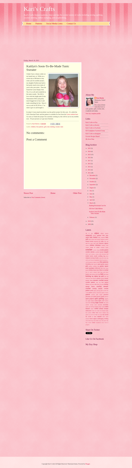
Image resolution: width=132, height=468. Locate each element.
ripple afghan (91, 300)
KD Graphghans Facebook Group (95, 130)
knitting (52, 127)
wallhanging (100, 318)
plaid (92, 296)
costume (102, 247)
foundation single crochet (93, 262)
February (92, 217)
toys (96, 314)
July (91, 190)
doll (107, 254)
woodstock (98, 322)
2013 (89, 167)
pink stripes (99, 294)
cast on (88, 243)
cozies (106, 247)
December (93, 175)
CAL (105, 241)
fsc (97, 264)
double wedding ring (99, 256)
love (89, 278)
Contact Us (71, 23)
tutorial (99, 316)
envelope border (94, 258)
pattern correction (97, 292)
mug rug (98, 282)
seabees (106, 300)
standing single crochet (99, 306)
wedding (106, 318)
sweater (57, 127)
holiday (91, 270)
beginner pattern (104, 239)
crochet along (96, 250)
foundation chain (98, 260)
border (91, 241)
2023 (89, 154)
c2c (99, 241)
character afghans (103, 243)
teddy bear (94, 310)
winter (93, 322)
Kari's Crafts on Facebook (93, 128)
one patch (101, 284)
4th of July (89, 233)
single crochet (99, 302)
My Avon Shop (90, 139)
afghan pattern (104, 233)
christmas (98, 245)
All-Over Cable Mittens (96, 208)
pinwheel (106, 294)
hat (102, 268)
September (93, 184)
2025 (89, 148)
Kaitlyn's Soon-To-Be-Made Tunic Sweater (97, 212)
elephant (88, 258)
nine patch (92, 284)
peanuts (93, 294)
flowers (92, 260)
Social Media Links (54, 23)
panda (91, 290)
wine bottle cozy (97, 320)
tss (92, 316)
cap (107, 241)
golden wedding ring (94, 266)
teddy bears (95, 312)
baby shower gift (93, 239)
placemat (88, 296)
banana (98, 239)
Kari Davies (100, 98)
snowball (100, 304)
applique (99, 235)
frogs (95, 264)
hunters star (89, 274)
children (33, 127)
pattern (90, 292)
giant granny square (103, 264)
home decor (96, 270)
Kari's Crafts (39, 8)
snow (95, 304)
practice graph (100, 296)
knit (48, 127)
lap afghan (95, 276)
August (92, 188)
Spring (92, 306)
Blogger (87, 464)
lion (105, 276)
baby (103, 235)
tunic (61, 127)
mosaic (106, 278)
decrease (104, 254)
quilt (96, 299)
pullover (106, 296)
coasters (103, 245)
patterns (88, 294)
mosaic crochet (98, 280)
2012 (89, 170)
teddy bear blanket (101, 310)
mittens (98, 278)
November (93, 178)
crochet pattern (104, 250)
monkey (102, 278)
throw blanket (102, 312)
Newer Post (28, 193)
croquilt (106, 252)
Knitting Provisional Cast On (97, 205)
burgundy (96, 241)
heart (104, 268)
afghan (96, 233)
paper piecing (97, 290)
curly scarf (88, 254)
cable (102, 241)
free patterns (39, 127)
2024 (89, 151)
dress (107, 256)
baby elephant (101, 237)
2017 (89, 160)
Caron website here (72, 114)
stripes (92, 308)
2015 (89, 163)
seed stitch (88, 302)
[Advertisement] (52, 44)
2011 (89, 173)
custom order (98, 254)
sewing (93, 302)
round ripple (98, 300)
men (92, 278)
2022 (89, 157)
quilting (101, 299)
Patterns (38, 23)
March (92, 203)
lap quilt (101, 276)
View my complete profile (93, 113)
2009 (89, 224)
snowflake (105, 304)
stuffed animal (98, 308)
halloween (97, 268)
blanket (87, 241)
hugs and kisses (104, 272)
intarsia (93, 274)
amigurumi (89, 235)
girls (45, 127)
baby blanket (93, 237)
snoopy (91, 304)
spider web (88, 306)
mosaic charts (89, 280)
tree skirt (100, 314)
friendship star (89, 264)
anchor (94, 235)
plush (94, 296)
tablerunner (88, 310)
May (91, 197)
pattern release (104, 292)
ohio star (96, 284)
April (91, 200)
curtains (93, 254)
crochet (89, 249)
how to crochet (104, 270)
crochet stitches (90, 252)
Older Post (77, 193)
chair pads (95, 243)
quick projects (90, 298)
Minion (94, 278)
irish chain (97, 274)
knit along (106, 274)
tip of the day (92, 314)
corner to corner (95, 247)
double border (89, 256)
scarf (103, 300)
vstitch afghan (93, 318)
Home (28, 23)
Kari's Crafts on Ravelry (92, 125)
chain (91, 243)
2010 (89, 221)
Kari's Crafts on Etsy (91, 122)
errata (100, 258)
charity (87, 245)
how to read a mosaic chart (93, 272)
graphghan (91, 268)
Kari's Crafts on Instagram (93, 133)
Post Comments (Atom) (38, 197)
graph (87, 268)
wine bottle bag (89, 320)
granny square (104, 266)
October (92, 181)
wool (102, 322)
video (103, 316)
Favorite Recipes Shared (93, 136)
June (91, 194)
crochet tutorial (99, 252)
